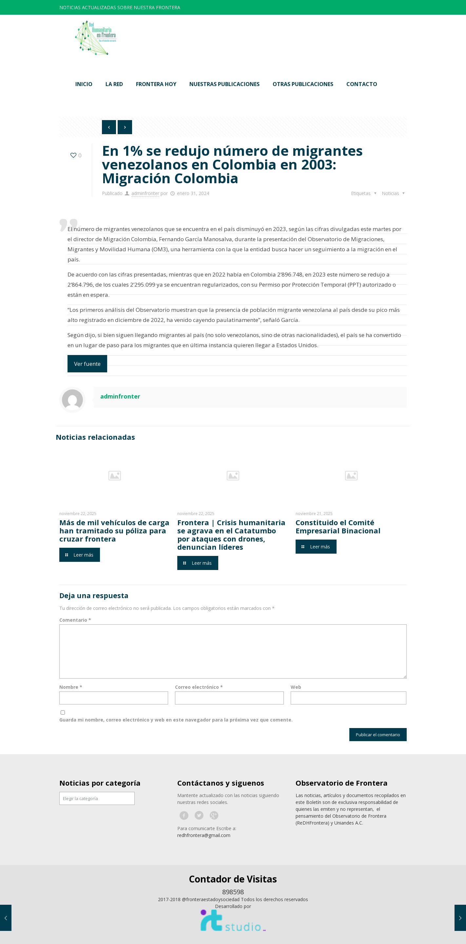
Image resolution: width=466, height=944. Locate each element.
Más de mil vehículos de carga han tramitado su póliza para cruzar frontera (114, 530)
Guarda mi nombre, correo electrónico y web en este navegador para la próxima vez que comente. (176, 720)
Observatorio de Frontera (342, 783)
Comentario (75, 620)
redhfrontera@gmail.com (203, 835)
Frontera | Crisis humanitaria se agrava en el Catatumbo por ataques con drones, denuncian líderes (231, 534)
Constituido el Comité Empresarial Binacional (338, 526)
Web (296, 687)
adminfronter (145, 193)
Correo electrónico (199, 687)
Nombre (70, 687)
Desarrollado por (233, 906)
